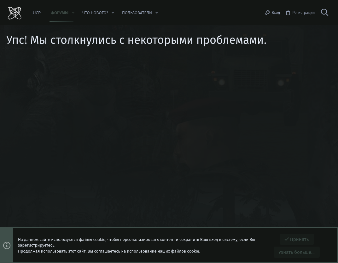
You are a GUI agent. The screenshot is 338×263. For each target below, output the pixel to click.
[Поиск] (324, 12)
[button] (73, 13)
